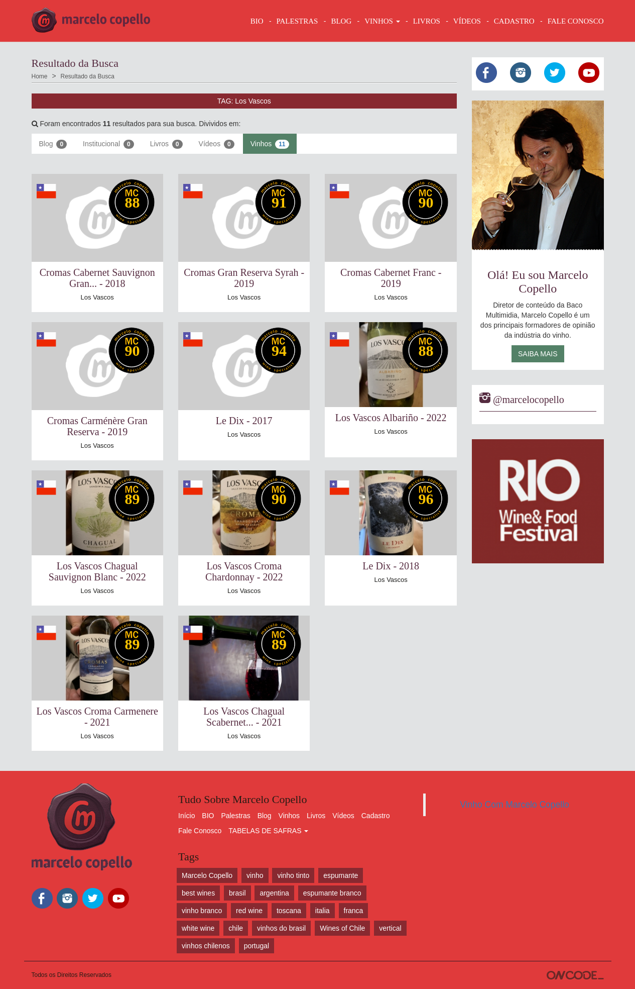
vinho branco (202, 911)
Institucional (108, 144)
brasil (237, 893)
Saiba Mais (538, 354)
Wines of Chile (342, 928)
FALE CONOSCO (576, 21)
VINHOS (382, 21)
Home (40, 76)
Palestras (297, 21)
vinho (254, 875)
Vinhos (269, 144)
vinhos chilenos (206, 946)
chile (235, 928)
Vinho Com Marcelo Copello (514, 805)
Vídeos (216, 144)
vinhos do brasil (281, 928)
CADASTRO (514, 21)
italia (322, 911)
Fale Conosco (199, 831)
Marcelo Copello (207, 875)
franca (353, 911)
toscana (289, 911)
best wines (198, 893)
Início (186, 816)
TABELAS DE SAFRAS (268, 831)
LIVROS (426, 21)
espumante (340, 875)
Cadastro (375, 816)
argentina (274, 893)
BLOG (341, 21)
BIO (257, 21)
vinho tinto (293, 875)
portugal (257, 946)
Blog (53, 144)
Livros (166, 144)
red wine (249, 911)
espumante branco (332, 893)
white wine (198, 928)
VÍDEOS (467, 21)
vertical (390, 928)
